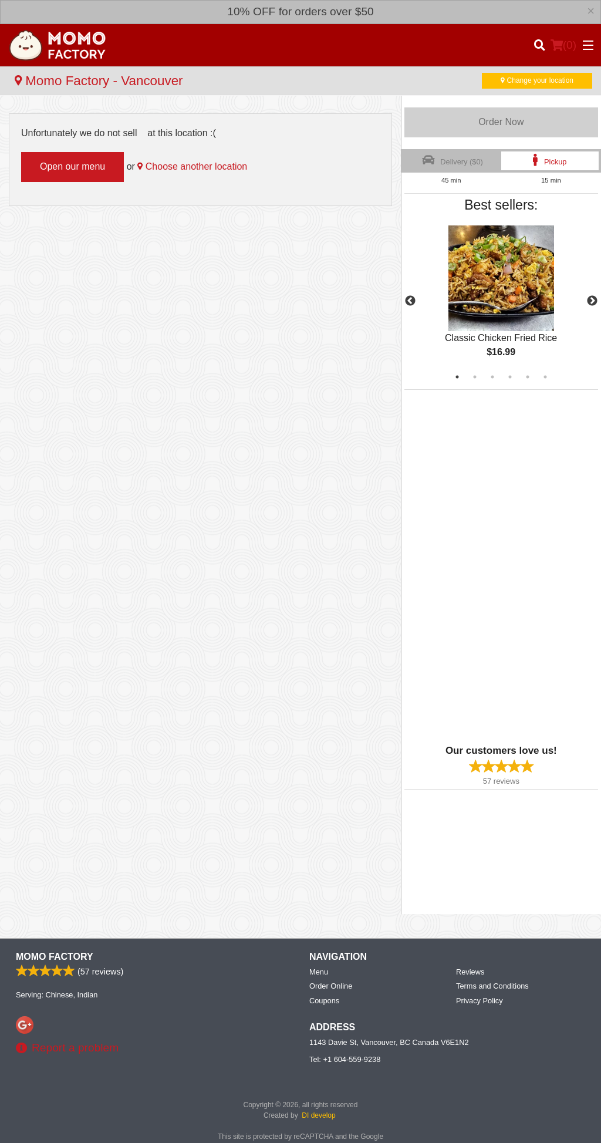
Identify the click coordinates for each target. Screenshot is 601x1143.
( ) (563, 45)
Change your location (537, 80)
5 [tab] (528, 377)
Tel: (344, 1059)
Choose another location (192, 166)
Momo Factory (54, 957)
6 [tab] (545, 377)
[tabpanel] (501, 301)
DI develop (318, 1115)
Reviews (470, 971)
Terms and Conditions (492, 986)
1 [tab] (457, 377)
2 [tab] (475, 377)
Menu (318, 971)
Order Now (501, 122)
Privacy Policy (479, 1000)
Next (592, 301)
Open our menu (72, 166)
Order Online (330, 986)
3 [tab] (492, 377)
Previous (410, 301)
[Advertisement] (477, 566)
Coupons (324, 1000)
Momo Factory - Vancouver (99, 80)
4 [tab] (510, 377)
